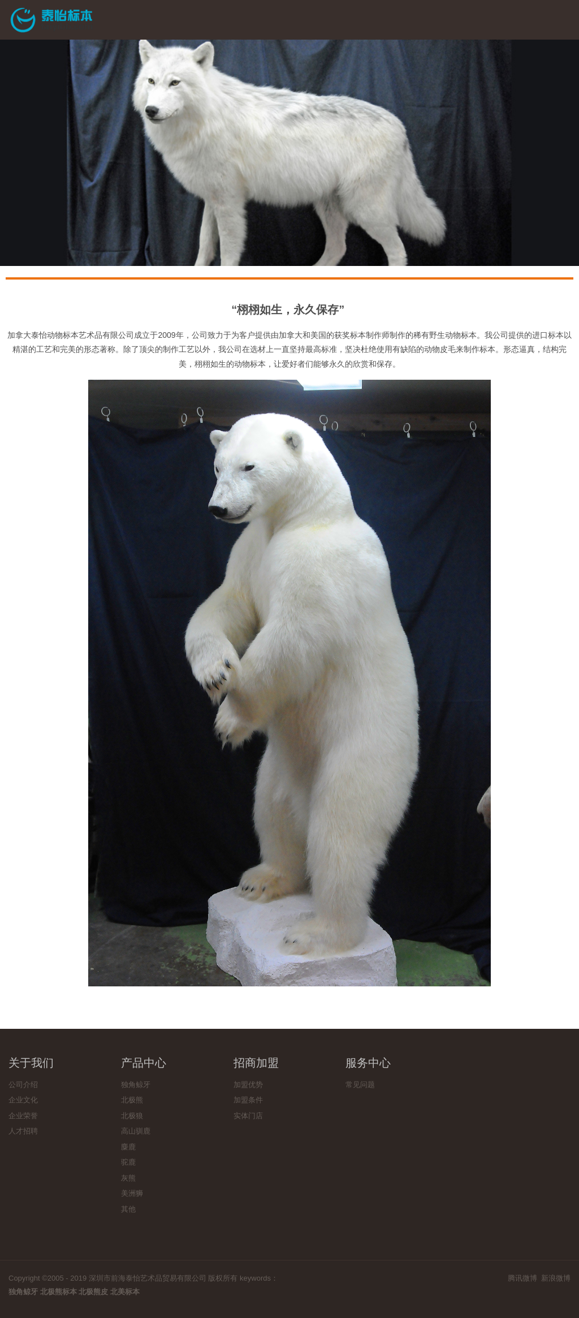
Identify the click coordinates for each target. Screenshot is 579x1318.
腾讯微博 (522, 1278)
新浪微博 (556, 1278)
